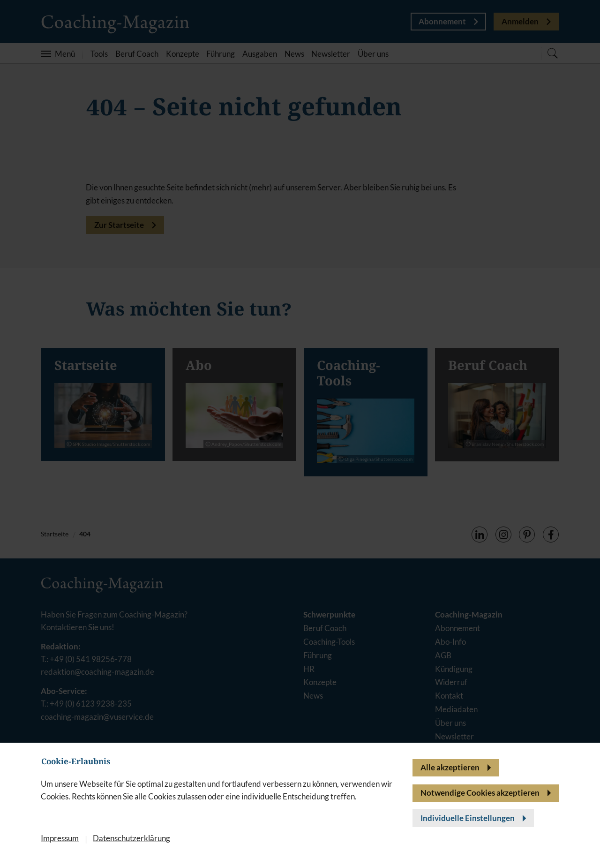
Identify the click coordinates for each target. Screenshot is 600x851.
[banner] (300, 425)
